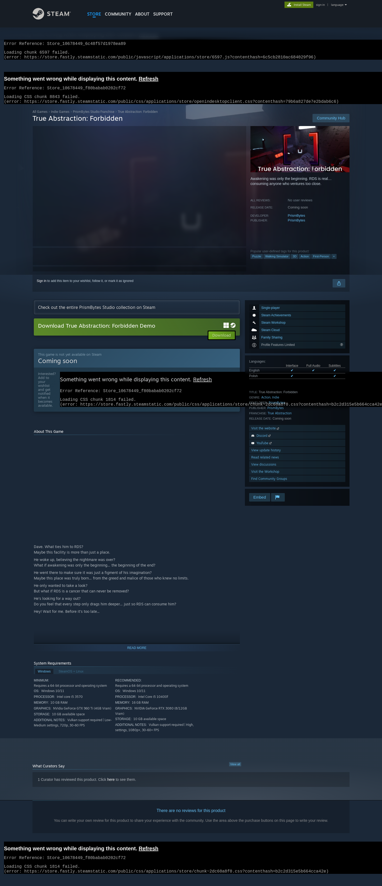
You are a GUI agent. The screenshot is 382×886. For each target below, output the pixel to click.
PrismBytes (296, 222)
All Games (40, 118)
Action (305, 262)
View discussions (263, 471)
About (142, 14)
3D (294, 262)
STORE (94, 14)
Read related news (265, 464)
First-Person (321, 262)
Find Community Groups (269, 485)
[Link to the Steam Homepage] (55, 18)
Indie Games (60, 118)
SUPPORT (163, 14)
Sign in (41, 287)
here (111, 788)
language (337, 5)
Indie (275, 404)
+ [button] (334, 262)
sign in (320, 5)
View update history (266, 456)
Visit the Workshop (265, 478)
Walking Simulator (276, 262)
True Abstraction (280, 419)
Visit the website (265, 435)
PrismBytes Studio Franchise (93, 118)
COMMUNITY (118, 14)
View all (235, 773)
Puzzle (256, 262)
